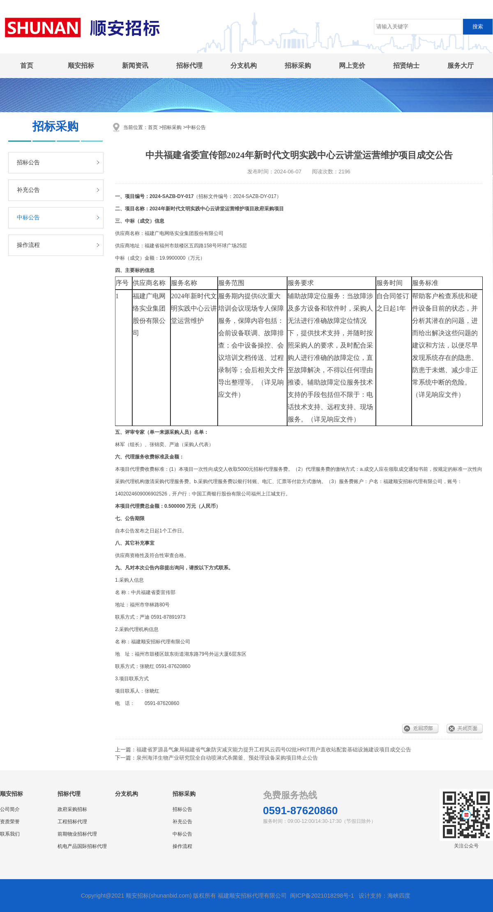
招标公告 (28, 162)
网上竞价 (352, 65)
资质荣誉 (10, 821)
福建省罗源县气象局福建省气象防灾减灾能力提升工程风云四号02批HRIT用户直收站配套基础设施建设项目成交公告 (273, 749)
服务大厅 (460, 65)
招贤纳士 (406, 65)
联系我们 (10, 834)
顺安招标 (81, 65)
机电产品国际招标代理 (82, 846)
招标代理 (189, 65)
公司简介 (10, 809)
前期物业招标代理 (77, 834)
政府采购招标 (72, 809)
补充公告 (28, 190)
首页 (26, 65)
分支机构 (243, 65)
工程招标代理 (72, 821)
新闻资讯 (135, 65)
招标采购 (298, 65)
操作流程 (28, 245)
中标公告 (28, 217)
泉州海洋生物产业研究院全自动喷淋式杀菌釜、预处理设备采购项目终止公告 (227, 758)
